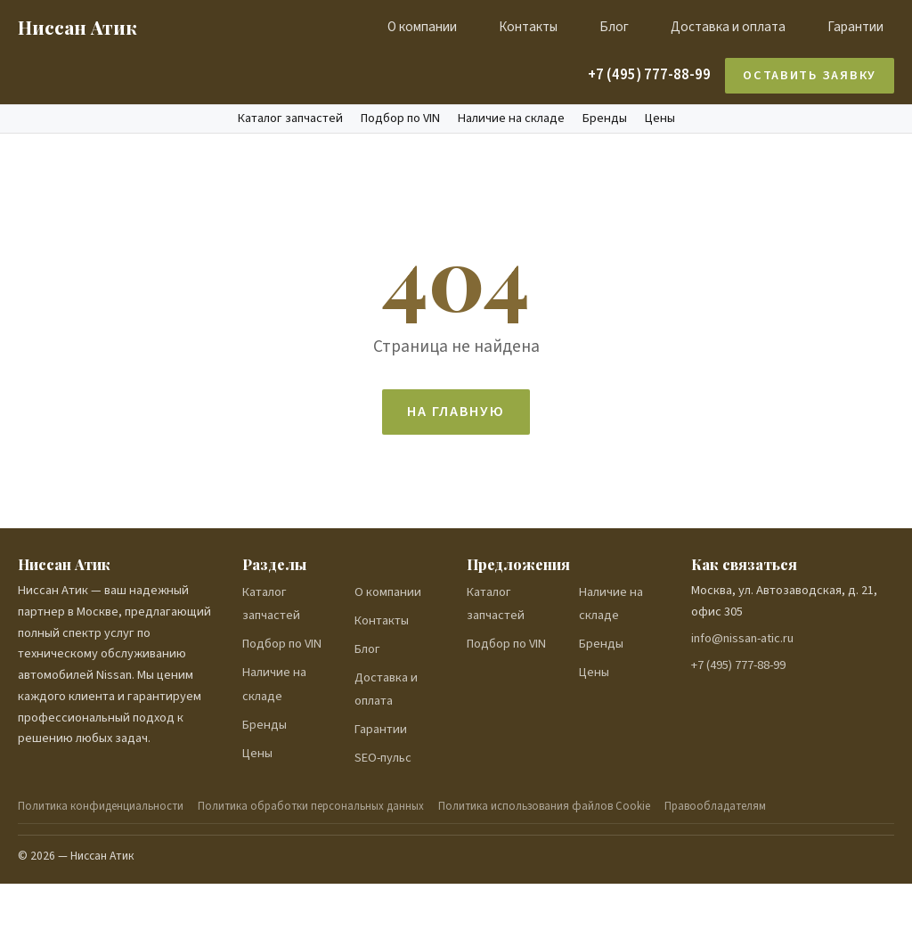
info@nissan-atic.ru (742, 638)
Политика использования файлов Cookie (544, 806)
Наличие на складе (511, 118)
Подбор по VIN (400, 118)
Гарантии (855, 27)
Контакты (528, 27)
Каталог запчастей (290, 118)
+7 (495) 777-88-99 (649, 75)
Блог (614, 27)
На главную (455, 411)
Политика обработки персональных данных (311, 806)
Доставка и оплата (728, 27)
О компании (422, 27)
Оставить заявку (809, 75)
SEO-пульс (382, 757)
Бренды (604, 118)
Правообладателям (715, 806)
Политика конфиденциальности (100, 806)
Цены (660, 118)
